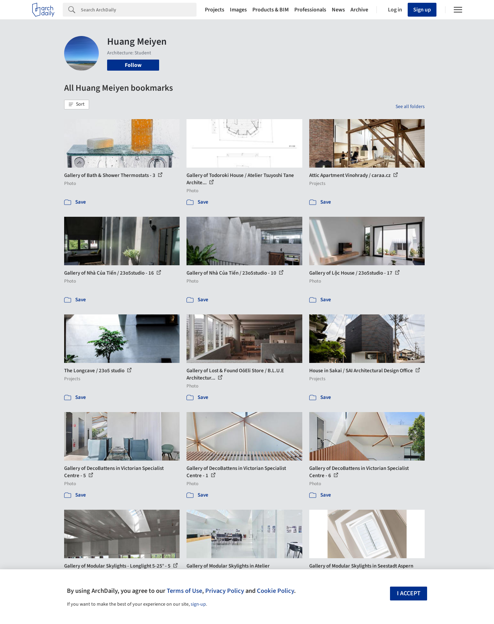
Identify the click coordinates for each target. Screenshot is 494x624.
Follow (133, 65)
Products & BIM (270, 9)
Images (238, 9)
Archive (359, 9)
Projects (214, 9)
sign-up (198, 604)
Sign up (422, 10)
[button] (76, 104)
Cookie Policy (275, 590)
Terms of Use (184, 590)
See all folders (410, 106)
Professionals (310, 9)
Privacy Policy (224, 590)
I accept (409, 593)
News (338, 9)
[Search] (139, 10)
